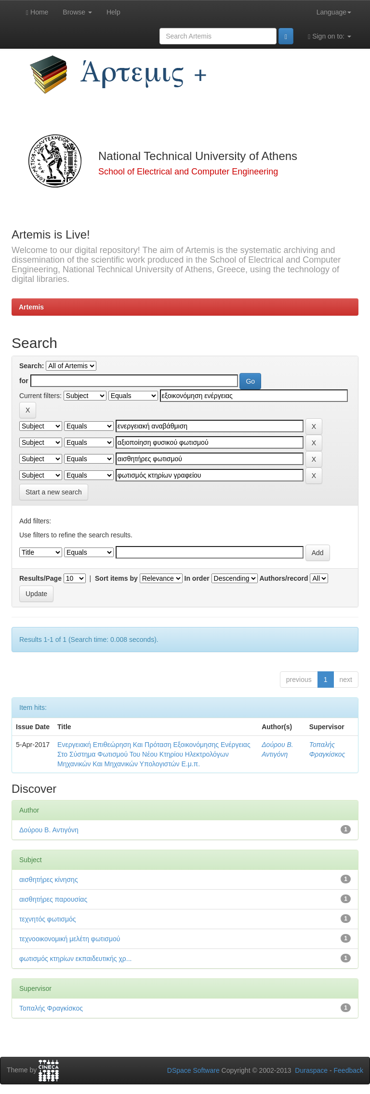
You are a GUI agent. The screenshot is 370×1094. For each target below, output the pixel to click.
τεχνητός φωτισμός (47, 919)
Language (334, 12)
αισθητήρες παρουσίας (53, 899)
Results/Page (40, 578)
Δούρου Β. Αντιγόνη (49, 830)
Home (37, 12)
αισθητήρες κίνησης (48, 879)
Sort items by (116, 578)
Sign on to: (329, 36)
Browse (77, 12)
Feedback (348, 1070)
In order (197, 578)
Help (113, 12)
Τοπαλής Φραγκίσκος (51, 1008)
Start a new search (54, 492)
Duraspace (311, 1070)
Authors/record (283, 578)
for (23, 381)
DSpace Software (193, 1070)
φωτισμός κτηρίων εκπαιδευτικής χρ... (75, 958)
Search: (31, 366)
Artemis (31, 307)
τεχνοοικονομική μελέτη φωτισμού (69, 939)
